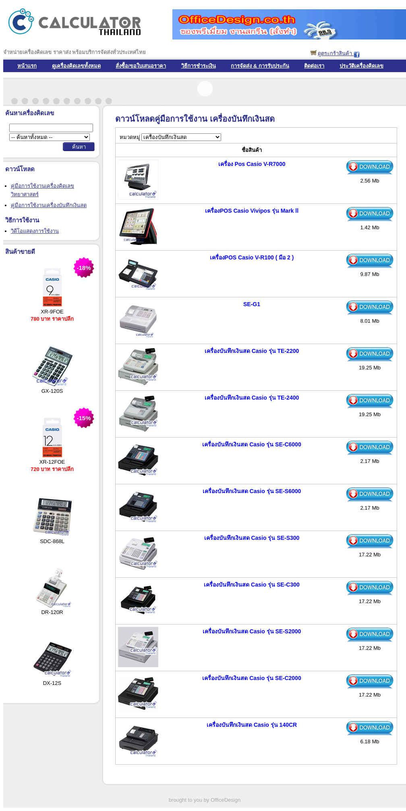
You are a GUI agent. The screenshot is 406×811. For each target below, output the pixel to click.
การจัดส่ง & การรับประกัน (260, 66)
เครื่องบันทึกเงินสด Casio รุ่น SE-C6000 (251, 444)
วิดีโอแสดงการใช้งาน (35, 231)
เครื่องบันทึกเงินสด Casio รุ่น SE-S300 (252, 538)
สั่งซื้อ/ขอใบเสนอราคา (141, 66)
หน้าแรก (27, 66)
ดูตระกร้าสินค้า (336, 53)
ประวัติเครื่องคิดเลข (361, 66)
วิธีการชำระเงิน (198, 66)
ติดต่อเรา (314, 66)
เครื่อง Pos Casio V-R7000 (252, 164)
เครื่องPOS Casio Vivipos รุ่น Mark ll (251, 210)
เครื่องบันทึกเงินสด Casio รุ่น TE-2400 (252, 397)
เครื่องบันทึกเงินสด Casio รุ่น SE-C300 (252, 584)
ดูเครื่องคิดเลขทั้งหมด (76, 66)
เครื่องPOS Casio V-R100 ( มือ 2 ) (252, 257)
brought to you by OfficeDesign (204, 800)
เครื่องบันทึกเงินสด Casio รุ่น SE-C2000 (251, 678)
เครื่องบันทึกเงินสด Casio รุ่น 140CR (252, 725)
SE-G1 (251, 304)
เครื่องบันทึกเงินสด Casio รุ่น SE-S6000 (252, 491)
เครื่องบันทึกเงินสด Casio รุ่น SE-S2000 (252, 631)
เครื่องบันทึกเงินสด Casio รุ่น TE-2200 (252, 351)
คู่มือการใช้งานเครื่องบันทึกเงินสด (49, 205)
